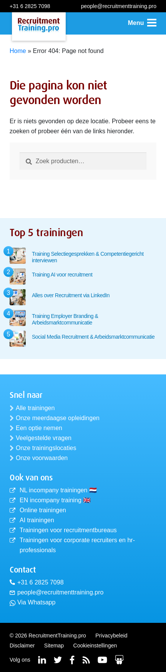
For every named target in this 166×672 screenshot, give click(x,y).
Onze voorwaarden (42, 458)
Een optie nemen (39, 428)
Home (18, 51)
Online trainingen (43, 510)
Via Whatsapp (36, 602)
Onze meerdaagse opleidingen (58, 418)
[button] (142, 23)
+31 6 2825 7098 (30, 6)
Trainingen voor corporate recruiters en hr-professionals (77, 545)
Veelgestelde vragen (43, 438)
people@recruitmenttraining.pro (118, 6)
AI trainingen (37, 520)
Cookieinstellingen (95, 645)
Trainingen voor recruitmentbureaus (68, 530)
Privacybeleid (111, 635)
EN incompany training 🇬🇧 (55, 500)
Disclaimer (22, 645)
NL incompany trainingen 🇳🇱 (58, 490)
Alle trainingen (35, 408)
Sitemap (54, 645)
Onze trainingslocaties (46, 448)
